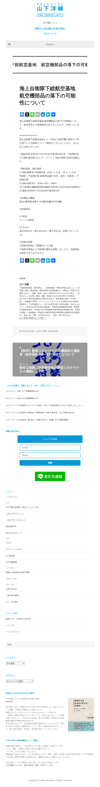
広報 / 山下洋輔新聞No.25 (27, 398)
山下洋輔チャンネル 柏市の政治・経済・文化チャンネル (29, 765)
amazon (9, 701)
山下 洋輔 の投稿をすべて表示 (32, 318)
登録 (50, 463)
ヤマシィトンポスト (14, 549)
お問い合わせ (11, 589)
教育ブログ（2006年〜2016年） (19, 619)
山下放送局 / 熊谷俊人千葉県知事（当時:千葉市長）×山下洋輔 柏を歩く (46, 412)
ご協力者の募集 (12, 595)
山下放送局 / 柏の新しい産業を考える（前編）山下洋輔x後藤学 (43, 419)
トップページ (11, 497)
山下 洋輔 (42, 331)
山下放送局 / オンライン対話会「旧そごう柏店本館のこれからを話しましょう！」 (50, 405)
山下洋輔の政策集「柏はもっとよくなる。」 (24, 507)
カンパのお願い (12, 601)
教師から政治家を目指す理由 (50, 28)
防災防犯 (54, 331)
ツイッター (10, 625)
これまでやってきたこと (16, 520)
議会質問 (11, 526)
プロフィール (50, 33)
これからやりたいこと (15, 513)
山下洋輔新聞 (11, 562)
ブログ (8, 543)
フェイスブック (12, 631)
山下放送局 (10, 555)
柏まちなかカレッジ (14, 532)
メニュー (50, 44)
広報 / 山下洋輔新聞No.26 (27, 391)
